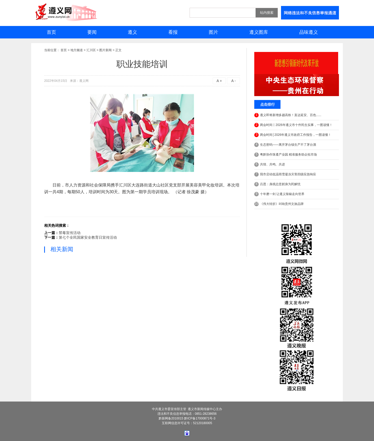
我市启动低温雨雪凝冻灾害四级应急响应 (285, 174)
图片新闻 (105, 50)
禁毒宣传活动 (70, 233)
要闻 (92, 32)
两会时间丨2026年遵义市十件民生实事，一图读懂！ (293, 125)
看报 (173, 32)
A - (233, 81)
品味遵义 (308, 32)
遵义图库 (258, 32)
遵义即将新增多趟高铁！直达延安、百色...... (287, 115)
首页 (51, 32)
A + (219, 81)
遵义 (132, 32)
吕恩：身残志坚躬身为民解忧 (277, 184)
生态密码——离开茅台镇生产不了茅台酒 (285, 145)
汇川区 (91, 50)
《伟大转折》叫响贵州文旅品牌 (279, 204)
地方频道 (76, 50)
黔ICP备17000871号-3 (199, 418)
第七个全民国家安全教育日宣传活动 (88, 237)
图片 (213, 32)
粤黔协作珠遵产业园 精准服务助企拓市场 (285, 154)
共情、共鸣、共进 (269, 164)
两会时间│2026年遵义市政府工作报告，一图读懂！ (292, 135)
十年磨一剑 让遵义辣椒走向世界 (279, 194)
